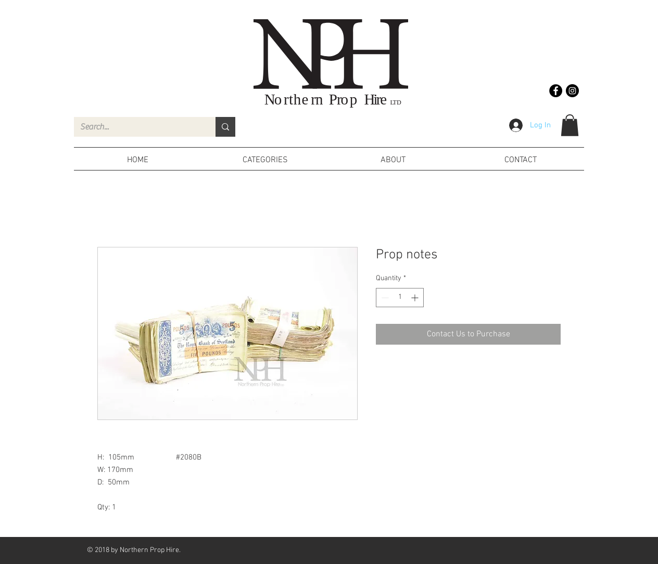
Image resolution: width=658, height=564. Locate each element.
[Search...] (137, 127)
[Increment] (415, 297)
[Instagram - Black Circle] (572, 90)
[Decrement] (383, 297)
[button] (570, 125)
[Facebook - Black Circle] (555, 90)
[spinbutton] (399, 297)
